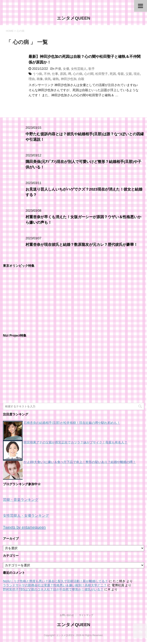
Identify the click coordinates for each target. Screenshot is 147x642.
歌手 (91, 68)
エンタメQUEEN (73, 18)
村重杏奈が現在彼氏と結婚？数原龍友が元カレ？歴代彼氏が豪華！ (82, 244)
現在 (137, 73)
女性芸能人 (79, 68)
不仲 (47, 73)
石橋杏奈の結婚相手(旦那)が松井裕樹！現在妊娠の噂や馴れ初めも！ (72, 422)
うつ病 (37, 73)
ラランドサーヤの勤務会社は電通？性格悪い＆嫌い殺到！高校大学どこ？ (55, 585)
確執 (56, 79)
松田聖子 (101, 73)
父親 (129, 73)
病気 (48, 79)
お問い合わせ (67, 615)
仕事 (55, 73)
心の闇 (89, 73)
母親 (121, 73)
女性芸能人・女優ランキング (26, 516)
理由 (31, 79)
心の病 (77, 73)
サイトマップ (86, 615)
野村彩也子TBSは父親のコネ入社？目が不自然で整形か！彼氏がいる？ (53, 589)
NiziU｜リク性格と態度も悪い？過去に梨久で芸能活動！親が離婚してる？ (55, 581)
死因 (113, 73)
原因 (63, 73)
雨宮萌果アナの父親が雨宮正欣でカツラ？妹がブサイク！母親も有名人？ (75, 442)
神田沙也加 (68, 79)
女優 (66, 68)
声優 (58, 68)
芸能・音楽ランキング (20, 500)
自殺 (81, 79)
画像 (40, 79)
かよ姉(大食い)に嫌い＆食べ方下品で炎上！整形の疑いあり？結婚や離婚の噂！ (80, 462)
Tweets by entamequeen (24, 527)
